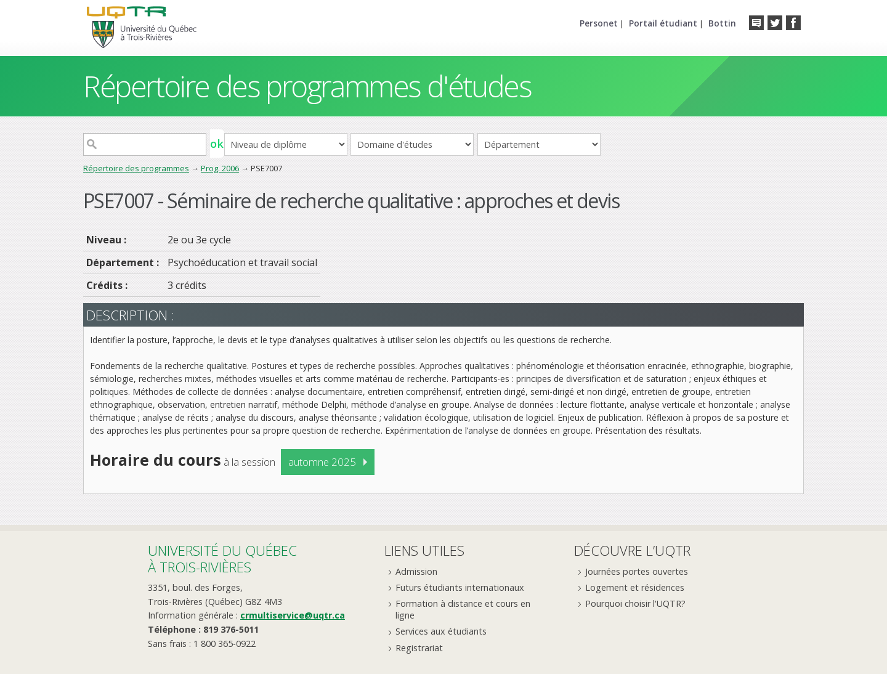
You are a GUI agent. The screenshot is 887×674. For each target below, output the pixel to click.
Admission (416, 571)
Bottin (722, 23)
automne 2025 (322, 462)
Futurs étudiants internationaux (459, 587)
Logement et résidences (634, 587)
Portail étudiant (663, 23)
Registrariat (419, 648)
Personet (599, 23)
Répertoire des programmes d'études (307, 86)
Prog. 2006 (220, 168)
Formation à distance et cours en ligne (462, 609)
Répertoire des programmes (136, 168)
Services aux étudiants (441, 631)
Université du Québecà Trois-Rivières (222, 558)
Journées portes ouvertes (636, 571)
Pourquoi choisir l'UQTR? (635, 603)
